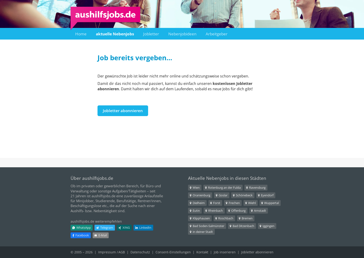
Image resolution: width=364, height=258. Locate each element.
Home (81, 34)
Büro (150, 186)
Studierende (105, 200)
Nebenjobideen (182, 34)
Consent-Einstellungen (173, 252)
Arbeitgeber (217, 34)
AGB (121, 252)
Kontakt (202, 252)
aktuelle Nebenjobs (115, 34)
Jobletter (151, 34)
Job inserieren (225, 252)
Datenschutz (140, 252)
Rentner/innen (149, 200)
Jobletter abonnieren (123, 110)
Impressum (107, 252)
